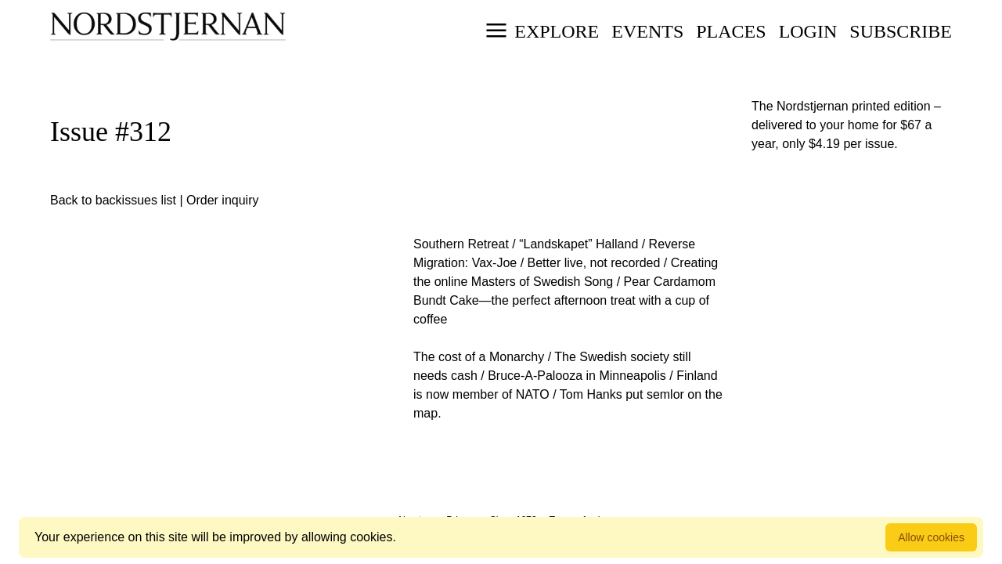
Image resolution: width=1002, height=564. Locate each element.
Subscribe (900, 31)
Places (731, 31)
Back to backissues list (113, 200)
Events (647, 31)
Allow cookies (931, 537)
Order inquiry (222, 200)
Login (808, 31)
